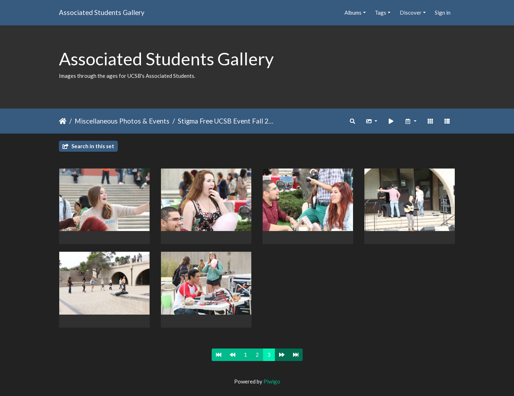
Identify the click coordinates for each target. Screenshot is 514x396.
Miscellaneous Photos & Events (122, 121)
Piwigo (271, 381)
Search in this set (88, 146)
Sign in (442, 12)
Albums (353, 12)
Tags (380, 12)
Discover (411, 12)
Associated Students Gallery (102, 12)
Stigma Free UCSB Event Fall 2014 (227, 121)
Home (62, 121)
